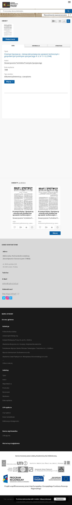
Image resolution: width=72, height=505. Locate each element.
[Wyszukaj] (68, 11)
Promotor (6, 388)
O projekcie (7, 413)
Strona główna (8, 320)
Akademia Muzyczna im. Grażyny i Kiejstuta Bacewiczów (22, 344)
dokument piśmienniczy (12, 77)
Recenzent (6, 392)
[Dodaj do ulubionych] (14, 227)
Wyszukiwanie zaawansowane (55, 15)
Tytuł (4, 375)
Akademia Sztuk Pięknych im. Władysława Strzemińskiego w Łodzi (25, 357)
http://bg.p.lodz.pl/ (9, 294)
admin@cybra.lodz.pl (10, 283)
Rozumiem (60, 499)
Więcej (55, 233)
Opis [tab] (13, 46)
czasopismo (26, 77)
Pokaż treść (10, 39)
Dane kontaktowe (9, 417)
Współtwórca (7, 384)
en (64, 21)
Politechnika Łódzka (9, 332)
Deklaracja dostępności (11, 421)
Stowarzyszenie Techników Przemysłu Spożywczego (23, 63)
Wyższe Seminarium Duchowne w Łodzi (16, 352)
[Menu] (69, 2)
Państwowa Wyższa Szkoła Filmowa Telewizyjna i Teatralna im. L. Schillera (28, 348)
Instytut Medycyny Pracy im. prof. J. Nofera (17, 340)
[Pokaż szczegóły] (32, 227)
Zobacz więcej (7, 363)
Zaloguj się (6, 436)
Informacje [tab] (36, 45)
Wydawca (6, 396)
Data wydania (7, 400)
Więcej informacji (45, 499)
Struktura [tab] (58, 45)
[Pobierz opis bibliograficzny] (21, 227)
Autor (4, 380)
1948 (6, 70)
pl (68, 21)
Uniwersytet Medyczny (10, 336)
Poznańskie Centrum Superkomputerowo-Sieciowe (36, 501)
